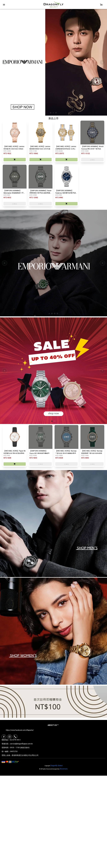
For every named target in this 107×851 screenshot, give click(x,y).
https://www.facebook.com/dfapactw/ (20, 730)
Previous (4, 62)
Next (102, 62)
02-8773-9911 (15, 740)
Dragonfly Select (56, 766)
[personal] (101, 4)
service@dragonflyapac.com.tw (21, 744)
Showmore (64, 769)
